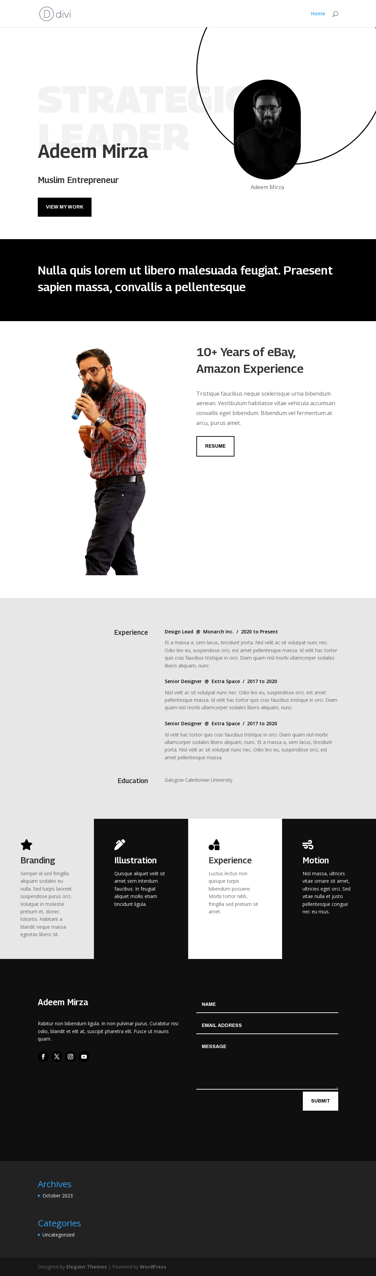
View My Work (64, 207)
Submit (320, 1101)
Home (318, 14)
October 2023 (58, 1195)
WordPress (153, 1266)
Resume (215, 446)
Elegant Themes (86, 1266)
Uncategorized (59, 1234)
